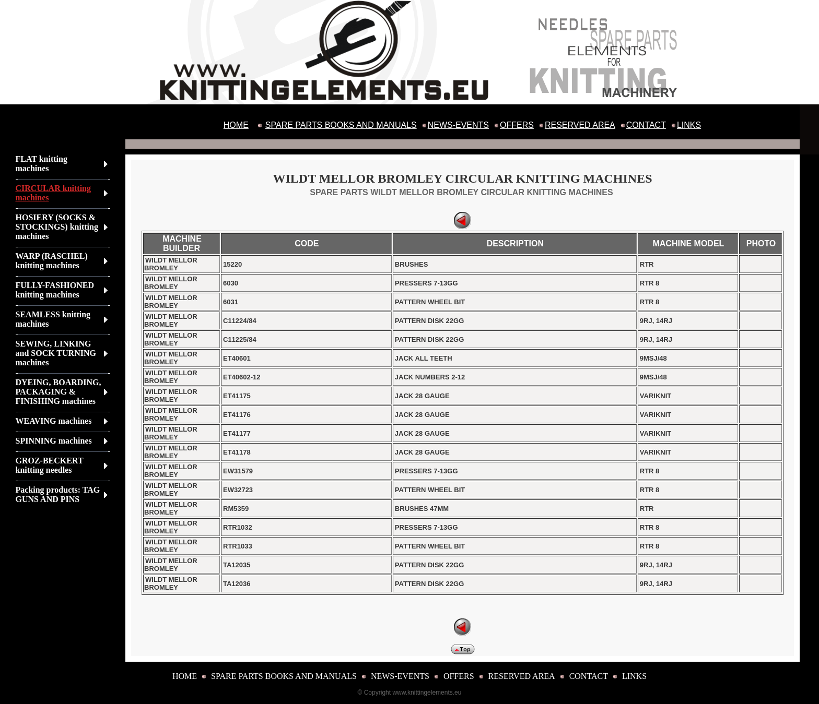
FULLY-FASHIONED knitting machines (55, 290)
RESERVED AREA (580, 125)
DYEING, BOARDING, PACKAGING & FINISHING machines (58, 391)
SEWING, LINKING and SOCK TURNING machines (56, 353)
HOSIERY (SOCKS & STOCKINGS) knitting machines (57, 227)
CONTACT (646, 125)
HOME (236, 125)
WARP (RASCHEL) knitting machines (52, 261)
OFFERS (517, 125)
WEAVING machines (54, 420)
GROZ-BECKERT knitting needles (50, 465)
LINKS (689, 125)
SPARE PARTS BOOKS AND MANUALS (341, 125)
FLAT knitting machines (41, 163)
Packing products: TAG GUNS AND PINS (58, 494)
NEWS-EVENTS (458, 125)
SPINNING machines (54, 440)
